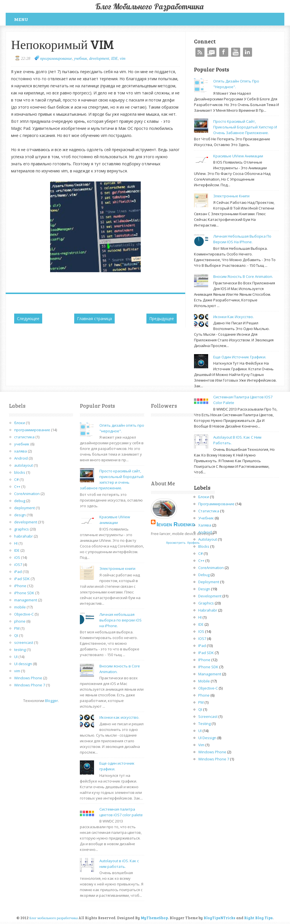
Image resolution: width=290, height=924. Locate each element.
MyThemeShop (154, 917)
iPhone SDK (24, 592)
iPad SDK (22, 578)
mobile (20, 607)
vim (122, 58)
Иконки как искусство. (233, 316)
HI (16, 543)
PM (17, 628)
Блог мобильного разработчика (149, 6)
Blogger (51, 700)
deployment (24, 507)
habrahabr (23, 536)
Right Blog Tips (258, 917)
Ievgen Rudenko (176, 524)
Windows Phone (28, 677)
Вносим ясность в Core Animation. (243, 276)
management (25, 599)
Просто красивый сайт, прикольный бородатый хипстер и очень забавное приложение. (245, 127)
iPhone (20, 585)
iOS (17, 557)
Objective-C (24, 614)
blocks (19, 472)
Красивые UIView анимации (238, 155)
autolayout (23, 465)
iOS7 (18, 564)
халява (20, 451)
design (20, 514)
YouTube (235, 52)
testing (20, 649)
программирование (56, 58)
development (99, 58)
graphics (21, 529)
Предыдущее (161, 318)
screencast (23, 642)
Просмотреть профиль (183, 543)
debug (19, 500)
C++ (17, 486)
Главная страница (94, 318)
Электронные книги (231, 195)
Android (21, 458)
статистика (24, 436)
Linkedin (247, 52)
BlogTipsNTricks (219, 917)
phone (19, 621)
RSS (199, 52)
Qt (16, 635)
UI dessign (23, 663)
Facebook (223, 52)
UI (16, 656)
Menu (21, 19)
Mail (211, 52)
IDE (114, 58)
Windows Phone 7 (29, 685)
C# (16, 479)
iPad (18, 571)
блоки (19, 422)
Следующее (28, 318)
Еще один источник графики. (239, 357)
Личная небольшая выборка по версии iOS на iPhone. (120, 620)
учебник (80, 58)
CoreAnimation (27, 493)
